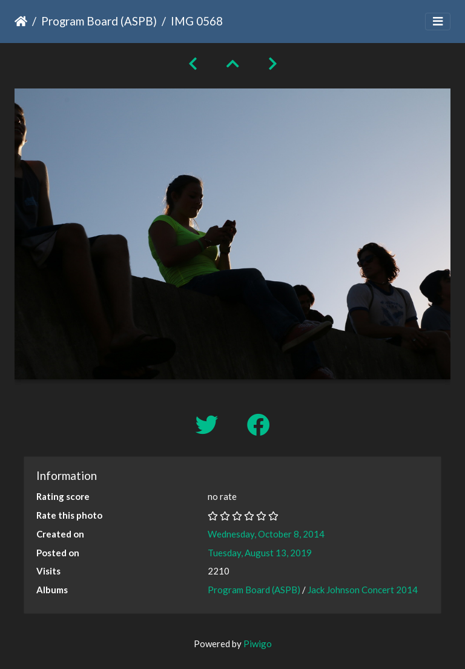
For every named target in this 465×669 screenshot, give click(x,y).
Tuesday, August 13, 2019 (260, 552)
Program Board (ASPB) (99, 21)
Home (21, 21)
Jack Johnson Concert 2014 (363, 589)
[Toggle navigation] (437, 21)
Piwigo (257, 643)
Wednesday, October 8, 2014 (266, 533)
